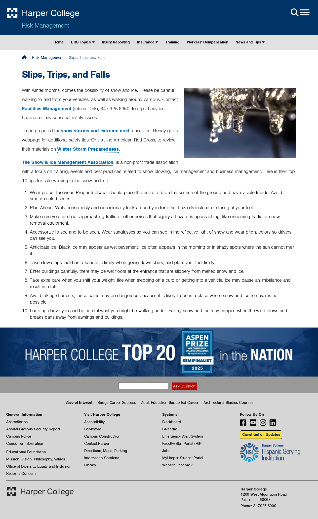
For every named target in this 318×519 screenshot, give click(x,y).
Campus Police (18, 436)
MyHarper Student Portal (182, 457)
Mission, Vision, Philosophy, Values (35, 459)
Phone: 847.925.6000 (258, 505)
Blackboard (171, 421)
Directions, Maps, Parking (105, 450)
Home (58, 42)
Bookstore (92, 429)
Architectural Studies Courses (228, 402)
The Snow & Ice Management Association (67, 162)
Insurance (147, 42)
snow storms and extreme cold (95, 131)
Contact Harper (97, 443)
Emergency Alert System (182, 436)
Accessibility (94, 421)
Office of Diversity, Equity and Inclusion (39, 466)
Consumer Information (24, 443)
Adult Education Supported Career (170, 402)
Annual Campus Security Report (33, 429)
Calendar (169, 429)
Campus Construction (102, 436)
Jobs (166, 450)
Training (172, 42)
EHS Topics (82, 42)
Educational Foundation (26, 452)
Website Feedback (177, 465)
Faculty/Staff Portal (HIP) (182, 443)
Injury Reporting (115, 42)
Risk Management (45, 25)
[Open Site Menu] (299, 12)
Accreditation (17, 421)
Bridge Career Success (116, 402)
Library (90, 465)
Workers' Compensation (207, 42)
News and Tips (250, 42)
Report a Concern (21, 473)
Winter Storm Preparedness (88, 149)
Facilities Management (47, 108)
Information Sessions (101, 457)
